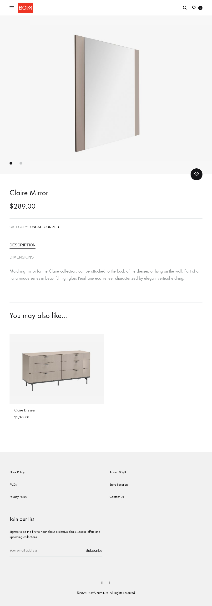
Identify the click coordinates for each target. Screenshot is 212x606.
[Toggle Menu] (12, 8)
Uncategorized (44, 227)
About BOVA (118, 472)
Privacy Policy (18, 497)
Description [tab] (22, 245)
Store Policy (17, 472)
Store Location (119, 485)
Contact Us (117, 497)
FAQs (13, 485)
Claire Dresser (24, 410)
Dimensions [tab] (22, 257)
